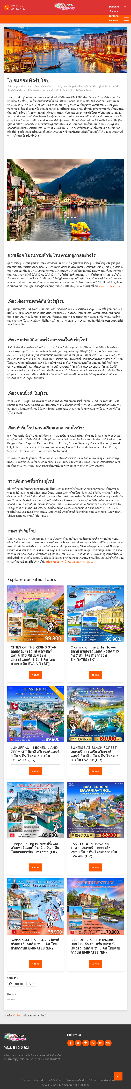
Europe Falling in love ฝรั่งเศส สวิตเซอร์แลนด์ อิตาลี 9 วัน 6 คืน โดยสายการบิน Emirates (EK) (35, 848)
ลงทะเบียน (113, 20)
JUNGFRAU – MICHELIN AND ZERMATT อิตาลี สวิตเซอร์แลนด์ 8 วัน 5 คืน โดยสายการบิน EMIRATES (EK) (35, 753)
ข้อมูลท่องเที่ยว (75, 86)
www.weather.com (109, 286)
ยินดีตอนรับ (114, 6)
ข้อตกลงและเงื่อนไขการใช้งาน (81, 1080)
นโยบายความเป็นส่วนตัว (32, 1080)
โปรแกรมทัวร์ (111, 86)
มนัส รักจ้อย (45, 86)
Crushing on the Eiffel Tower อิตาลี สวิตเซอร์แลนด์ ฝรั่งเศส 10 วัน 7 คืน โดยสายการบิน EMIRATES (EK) (95, 653)
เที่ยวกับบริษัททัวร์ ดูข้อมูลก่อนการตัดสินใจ (69, 561)
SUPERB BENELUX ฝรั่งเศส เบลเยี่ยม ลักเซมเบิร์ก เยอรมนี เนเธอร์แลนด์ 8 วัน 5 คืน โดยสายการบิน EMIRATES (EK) (95, 946)
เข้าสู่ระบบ (18, 1015)
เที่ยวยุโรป (67, 90)
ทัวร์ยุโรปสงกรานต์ (36, 90)
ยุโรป (101, 86)
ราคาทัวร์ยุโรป (54, 90)
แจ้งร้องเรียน (55, 1080)
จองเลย (35, 675)
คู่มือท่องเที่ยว (90, 86)
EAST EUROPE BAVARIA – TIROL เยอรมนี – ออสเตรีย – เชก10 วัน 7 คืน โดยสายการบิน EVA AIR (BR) (94, 850)
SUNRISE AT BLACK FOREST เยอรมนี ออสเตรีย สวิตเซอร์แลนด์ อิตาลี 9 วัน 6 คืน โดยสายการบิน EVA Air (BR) (95, 753)
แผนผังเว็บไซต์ (108, 1080)
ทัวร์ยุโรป (21, 90)
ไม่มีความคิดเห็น (84, 90)
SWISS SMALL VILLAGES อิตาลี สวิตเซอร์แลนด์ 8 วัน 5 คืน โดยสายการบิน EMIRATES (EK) (35, 944)
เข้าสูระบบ (113, 11)
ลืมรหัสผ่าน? (114, 16)
